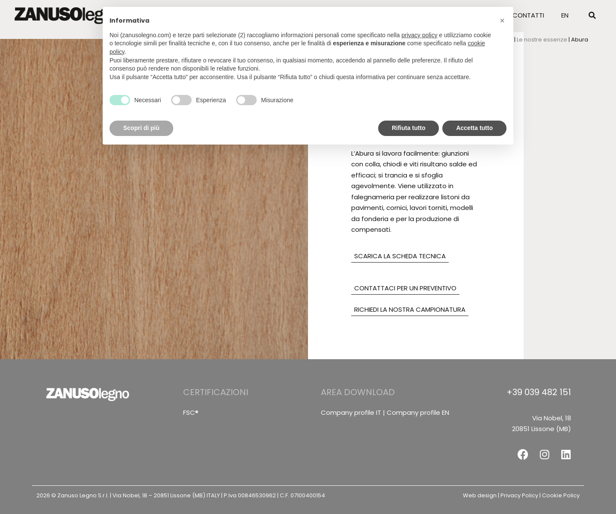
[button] (592, 14)
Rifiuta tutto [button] (409, 127)
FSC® (190, 412)
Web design (480, 495)
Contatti (528, 14)
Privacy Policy (519, 495)
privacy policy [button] (419, 35)
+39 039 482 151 (538, 392)
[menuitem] (565, 14)
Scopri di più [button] (141, 127)
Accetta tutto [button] (474, 127)
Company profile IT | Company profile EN (385, 412)
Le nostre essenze (542, 39)
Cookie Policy (561, 495)
